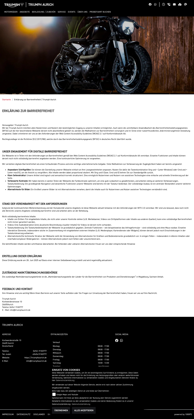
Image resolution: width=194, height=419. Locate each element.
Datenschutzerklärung (65, 380)
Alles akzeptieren (83, 410)
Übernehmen (61, 410)
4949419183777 (40, 354)
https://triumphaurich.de (35, 357)
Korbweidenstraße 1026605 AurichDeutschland (11, 343)
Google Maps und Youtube (67, 394)
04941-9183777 (40, 351)
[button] (11, 11)
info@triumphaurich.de (36, 361)
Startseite (6, 99)
